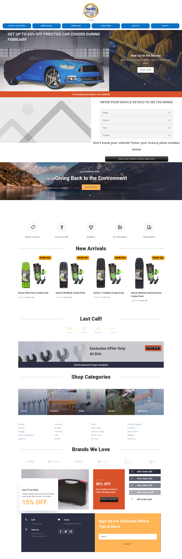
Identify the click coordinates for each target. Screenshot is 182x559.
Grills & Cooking (97, 431)
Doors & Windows (26, 435)
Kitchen (21, 428)
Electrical (22, 438)
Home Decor (96, 435)
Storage (58, 428)
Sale (56, 435)
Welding (130, 435)
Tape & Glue (132, 431)
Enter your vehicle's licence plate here (136, 158)
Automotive (96, 428)
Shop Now (145, 70)
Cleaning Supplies (134, 424)
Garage (21, 431)
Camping (131, 428)
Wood (93, 424)
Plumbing (58, 431)
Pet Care (94, 438)
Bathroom (131, 438)
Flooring (58, 424)
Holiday (21, 424)
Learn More (91, 187)
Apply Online (109, 499)
